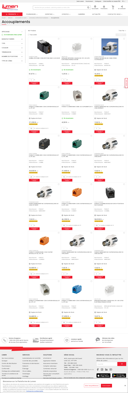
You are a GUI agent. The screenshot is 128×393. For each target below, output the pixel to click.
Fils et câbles (26, 371)
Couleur (5, 48)
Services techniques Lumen (52, 378)
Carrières (81, 14)
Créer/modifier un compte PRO (111, 1)
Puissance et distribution (30, 363)
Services (26, 355)
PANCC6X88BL (98, 202)
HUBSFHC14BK (33, 56)
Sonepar (4, 361)
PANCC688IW (66, 105)
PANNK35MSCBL (99, 56)
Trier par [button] (121, 30)
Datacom (25, 366)
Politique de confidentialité (11, 371)
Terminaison (6, 52)
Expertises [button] (49, 14)
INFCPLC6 (64, 56)
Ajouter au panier (34, 83)
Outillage (25, 376)
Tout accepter (106, 385)
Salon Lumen (80, 1)
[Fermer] (125, 385)
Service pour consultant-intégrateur (51, 374)
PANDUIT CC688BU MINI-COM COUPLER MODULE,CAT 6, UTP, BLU (77, 301)
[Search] (62, 8)
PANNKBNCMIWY (34, 202)
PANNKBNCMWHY (67, 250)
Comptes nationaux (49, 366)
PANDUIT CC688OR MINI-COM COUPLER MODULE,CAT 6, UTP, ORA (77, 204)
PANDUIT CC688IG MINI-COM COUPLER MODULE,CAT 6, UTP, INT (44, 107)
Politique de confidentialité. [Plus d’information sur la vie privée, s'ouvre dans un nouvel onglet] (34, 391)
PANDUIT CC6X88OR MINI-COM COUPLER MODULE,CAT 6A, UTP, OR (40, 252)
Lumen (4, 355)
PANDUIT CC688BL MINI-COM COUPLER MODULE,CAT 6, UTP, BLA (44, 155)
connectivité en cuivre (21, 18)
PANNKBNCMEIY (99, 250)
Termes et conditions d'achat (11, 378)
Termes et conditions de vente (10, 374)
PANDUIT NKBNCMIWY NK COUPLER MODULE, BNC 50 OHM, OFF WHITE (43, 204)
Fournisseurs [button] (31, 14)
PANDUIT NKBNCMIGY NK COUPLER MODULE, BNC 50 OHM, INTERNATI (109, 107)
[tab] (12, 32)
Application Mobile (49, 361)
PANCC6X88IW (33, 299)
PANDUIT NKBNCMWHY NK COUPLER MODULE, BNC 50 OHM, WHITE (77, 252)
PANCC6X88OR (33, 250)
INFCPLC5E (97, 299)
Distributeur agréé (46, 338)
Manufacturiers (8, 39)
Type (3, 43)
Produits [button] (12, 14)
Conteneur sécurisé (50, 368)
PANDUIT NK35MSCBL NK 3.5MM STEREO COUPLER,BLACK (105, 58)
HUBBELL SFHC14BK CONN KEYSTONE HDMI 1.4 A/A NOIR (44, 58)
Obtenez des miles (108, 338)
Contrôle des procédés (30, 361)
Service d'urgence (14, 338)
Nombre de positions (10, 56)
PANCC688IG (33, 105)
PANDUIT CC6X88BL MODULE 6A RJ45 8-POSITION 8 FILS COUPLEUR (109, 204)
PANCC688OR (66, 202)
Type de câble (7, 61)
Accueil (4, 18)
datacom (10, 18)
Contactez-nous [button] (114, 14)
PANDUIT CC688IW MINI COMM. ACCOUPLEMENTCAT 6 (77, 106)
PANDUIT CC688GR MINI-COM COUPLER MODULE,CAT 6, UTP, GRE (77, 155)
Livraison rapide (76, 339)
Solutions (47, 355)
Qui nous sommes (8, 358)
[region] (64, 386)
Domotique (26, 374)
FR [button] (123, 1)
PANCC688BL (33, 153)
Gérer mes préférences (91, 385)
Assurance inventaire (50, 363)
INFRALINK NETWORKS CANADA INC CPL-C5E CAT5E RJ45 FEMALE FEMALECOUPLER (108, 301)
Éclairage (25, 368)
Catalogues (98, 1)
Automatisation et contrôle (31, 358)
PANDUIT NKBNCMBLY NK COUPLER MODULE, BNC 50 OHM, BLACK (109, 155)
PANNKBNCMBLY (99, 153)
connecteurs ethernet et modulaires (38, 18)
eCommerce (47, 358)
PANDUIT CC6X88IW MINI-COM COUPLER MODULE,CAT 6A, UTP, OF (44, 301)
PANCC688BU (66, 299)
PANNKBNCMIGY (99, 105)
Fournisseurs (89, 1)
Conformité (5, 368)
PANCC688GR (66, 153)
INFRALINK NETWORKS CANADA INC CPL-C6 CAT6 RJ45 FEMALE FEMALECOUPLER (76, 58)
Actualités (96, 14)
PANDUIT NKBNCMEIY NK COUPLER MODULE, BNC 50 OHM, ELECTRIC (108, 252)
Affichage (6, 32)
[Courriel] (106, 364)
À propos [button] (65, 14)
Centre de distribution (9, 363)
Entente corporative (50, 371)
